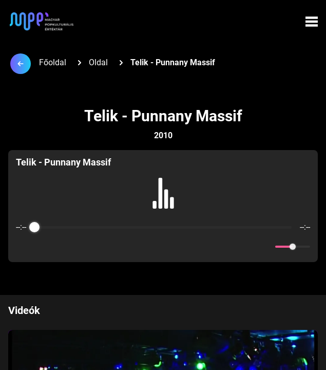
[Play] (163, 246)
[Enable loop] (22, 246)
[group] (163, 206)
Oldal (98, 62)
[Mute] (265, 246)
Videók (24, 310)
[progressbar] (163, 227)
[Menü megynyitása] (311, 21)
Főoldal (52, 62)
